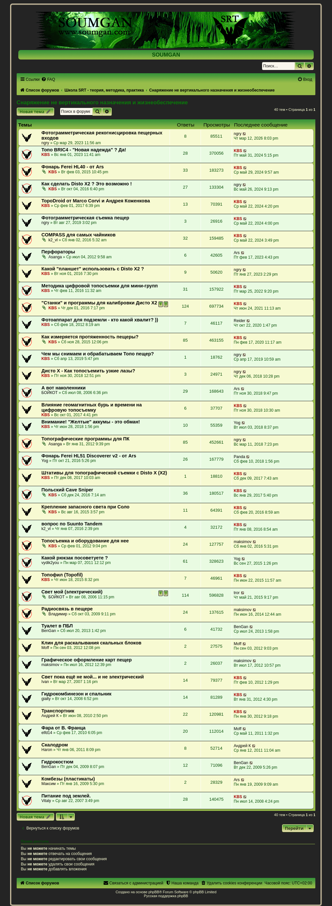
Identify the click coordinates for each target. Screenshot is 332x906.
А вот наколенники (64, 387)
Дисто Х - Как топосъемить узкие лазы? (88, 370)
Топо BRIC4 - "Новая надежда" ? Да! (84, 149)
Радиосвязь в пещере (67, 608)
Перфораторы (58, 251)
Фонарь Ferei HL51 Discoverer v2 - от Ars (89, 455)
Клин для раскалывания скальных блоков (91, 642)
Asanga (55, 257)
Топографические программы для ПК (85, 438)
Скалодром (55, 744)
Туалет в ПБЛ (57, 625)
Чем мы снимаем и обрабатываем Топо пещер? (98, 353)
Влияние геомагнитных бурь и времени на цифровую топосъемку (92, 407)
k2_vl (53, 240)
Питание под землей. (66, 795)
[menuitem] (48, 79)
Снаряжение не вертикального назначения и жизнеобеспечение (102, 102)
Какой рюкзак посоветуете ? (75, 557)
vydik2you (50, 562)
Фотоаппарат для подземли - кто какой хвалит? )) (100, 319)
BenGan (49, 630)
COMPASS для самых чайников (79, 234)
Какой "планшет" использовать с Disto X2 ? (93, 268)
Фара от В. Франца (64, 727)
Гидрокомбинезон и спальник (76, 693)
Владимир (57, 614)
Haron (47, 749)
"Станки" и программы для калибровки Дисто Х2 (99, 302)
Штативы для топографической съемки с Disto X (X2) (104, 472)
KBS (46, 154)
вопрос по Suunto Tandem (72, 523)
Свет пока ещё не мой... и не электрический (93, 676)
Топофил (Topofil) (62, 574)
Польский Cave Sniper (67, 489)
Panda (239, 456)
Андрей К (50, 715)
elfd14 (47, 732)
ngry (45, 143)
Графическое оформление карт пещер (87, 659)
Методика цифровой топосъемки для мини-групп (100, 285)
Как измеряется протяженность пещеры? (90, 336)
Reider (239, 320)
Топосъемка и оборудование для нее (85, 540)
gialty (46, 698)
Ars (237, 252)
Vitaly (46, 800)
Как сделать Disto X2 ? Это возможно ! (87, 183)
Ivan (45, 681)
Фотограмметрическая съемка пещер (85, 217)
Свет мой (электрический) (72, 591)
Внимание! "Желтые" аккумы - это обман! (91, 421)
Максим (49, 783)
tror (237, 592)
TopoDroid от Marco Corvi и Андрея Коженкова (96, 200)
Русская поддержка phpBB (166, 896)
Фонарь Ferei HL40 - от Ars (73, 166)
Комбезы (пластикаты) (68, 778)
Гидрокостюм (58, 761)
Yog (237, 422)
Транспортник (58, 710)
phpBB (153, 892)
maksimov (242, 541)
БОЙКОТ (50, 392)
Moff (45, 647)
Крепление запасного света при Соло (85, 506)
